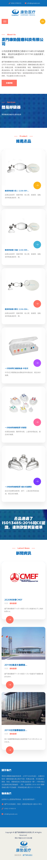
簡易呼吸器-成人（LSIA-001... (17, 191)
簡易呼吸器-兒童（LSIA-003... (17, 250)
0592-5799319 (16, 3)
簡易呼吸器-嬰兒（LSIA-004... (17, 309)
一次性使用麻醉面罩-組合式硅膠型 (18, 487)
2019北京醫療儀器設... (15, 730)
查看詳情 (9, 83)
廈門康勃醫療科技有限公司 (24, 832)
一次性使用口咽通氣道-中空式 (16, 368)
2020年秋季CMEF (13, 599)
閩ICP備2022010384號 (23, 838)
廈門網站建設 (27, 855)
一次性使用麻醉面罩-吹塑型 (15, 427)
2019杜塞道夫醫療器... (15, 664)
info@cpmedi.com (33, 3)
